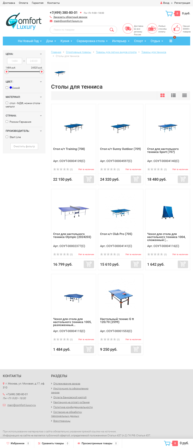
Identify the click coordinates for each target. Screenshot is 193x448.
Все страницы (61, 420)
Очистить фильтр (24, 146)
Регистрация (182, 2)
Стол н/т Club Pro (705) (116, 234)
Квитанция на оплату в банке (71, 402)
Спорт (138, 41)
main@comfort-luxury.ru (68, 20)
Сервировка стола (91, 41)
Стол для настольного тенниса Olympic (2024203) (72, 235)
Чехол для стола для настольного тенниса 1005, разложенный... (72, 322)
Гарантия (38, 2)
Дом (49, 41)
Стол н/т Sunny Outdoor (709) (120, 149)
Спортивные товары (78, 52)
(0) (63, 169)
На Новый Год (28, 41)
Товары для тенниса (153, 52)
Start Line (13, 137)
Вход (164, 2)
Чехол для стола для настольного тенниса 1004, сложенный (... (166, 237)
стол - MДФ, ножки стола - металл (23, 105)
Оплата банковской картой (70, 397)
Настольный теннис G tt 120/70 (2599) (117, 320)
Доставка (9, 2)
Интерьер (119, 41)
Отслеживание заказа (66, 383)
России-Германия (18, 121)
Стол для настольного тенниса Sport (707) (163, 150)
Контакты (53, 2)
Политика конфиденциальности (73, 407)
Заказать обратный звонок (70, 16)
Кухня (65, 41)
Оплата (23, 2)
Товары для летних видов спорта (116, 52)
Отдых (155, 41)
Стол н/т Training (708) (69, 149)
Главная (56, 52)
